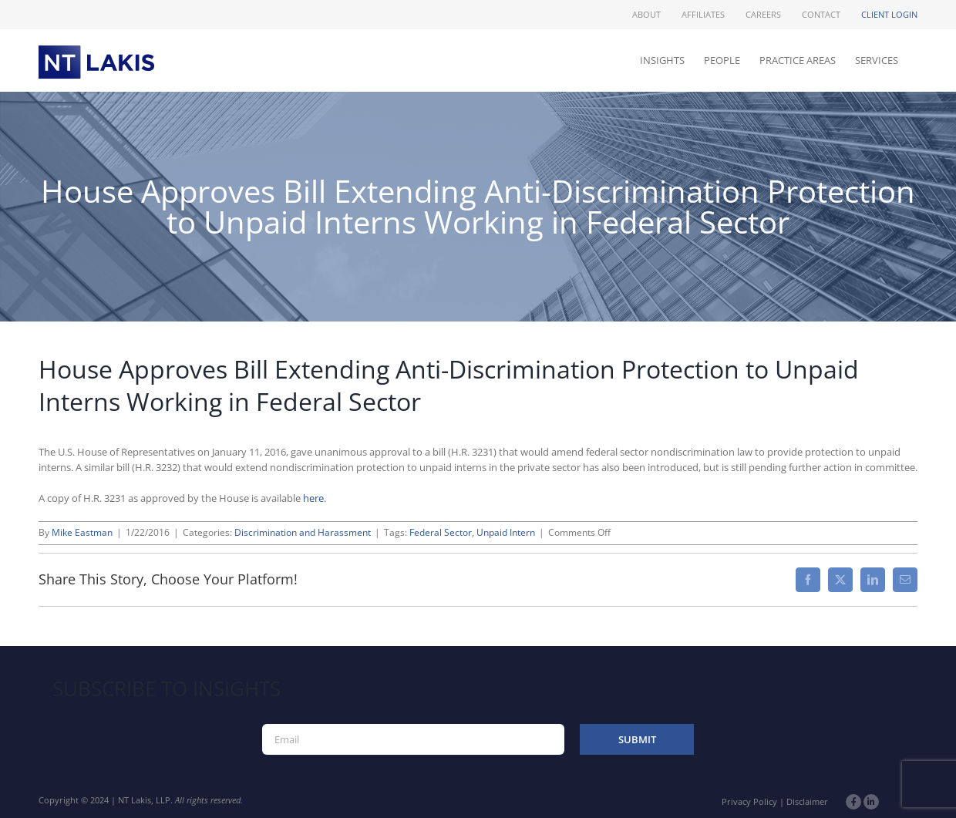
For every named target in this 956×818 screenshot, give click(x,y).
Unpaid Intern (505, 532)
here (313, 498)
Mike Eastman (82, 532)
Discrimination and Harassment (302, 532)
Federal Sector (440, 532)
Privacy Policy (749, 801)
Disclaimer (807, 801)
